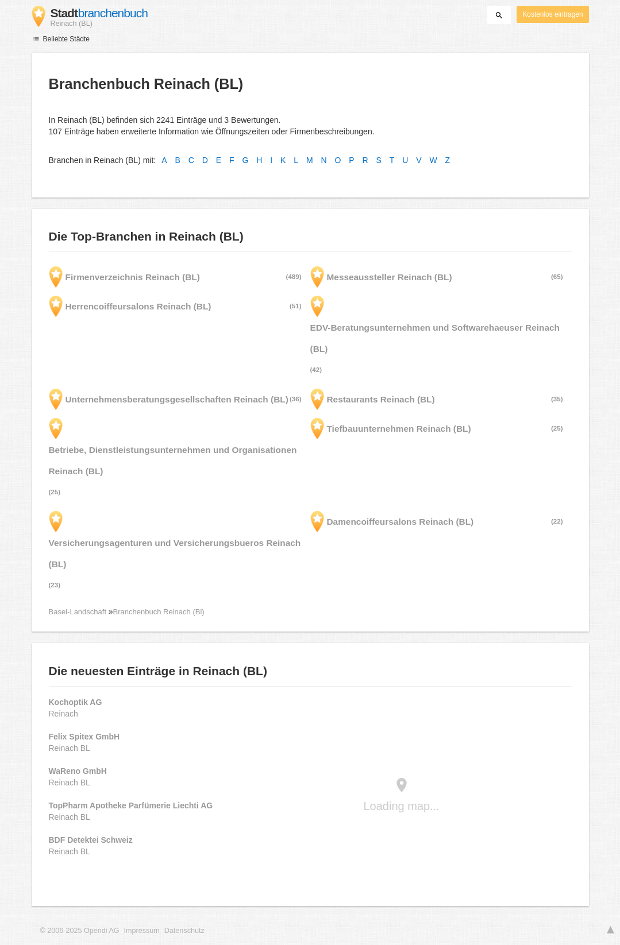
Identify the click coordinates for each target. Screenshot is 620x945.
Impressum (142, 931)
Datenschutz (184, 931)
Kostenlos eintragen (552, 14)
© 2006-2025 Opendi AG (80, 931)
